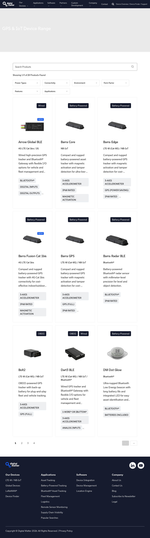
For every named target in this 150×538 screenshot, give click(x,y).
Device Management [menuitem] (86, 485)
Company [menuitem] (117, 474)
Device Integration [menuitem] (85, 480)
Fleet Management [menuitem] (50, 496)
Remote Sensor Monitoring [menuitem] (54, 507)
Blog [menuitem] (114, 491)
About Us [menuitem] (116, 480)
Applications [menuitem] (48, 474)
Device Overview (122, 4)
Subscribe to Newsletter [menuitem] (123, 496)
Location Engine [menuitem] (84, 491)
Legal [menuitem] (114, 501)
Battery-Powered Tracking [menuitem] (53, 485)
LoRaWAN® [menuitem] (11, 491)
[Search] (113, 4)
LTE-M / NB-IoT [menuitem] (13, 480)
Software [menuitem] (81, 474)
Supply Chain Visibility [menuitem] (52, 512)
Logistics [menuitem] (45, 501)
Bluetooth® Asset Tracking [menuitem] (53, 491)
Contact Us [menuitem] (117, 485)
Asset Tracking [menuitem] (48, 480)
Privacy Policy (66, 530)
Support (144, 4)
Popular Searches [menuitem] (49, 517)
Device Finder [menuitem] (12, 496)
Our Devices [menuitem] (13, 474)
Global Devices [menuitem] (13, 485)
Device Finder (135, 4)
